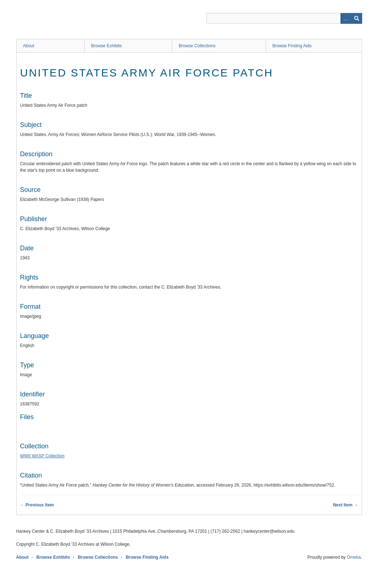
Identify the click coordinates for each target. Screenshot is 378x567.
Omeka (354, 557)
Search (356, 18)
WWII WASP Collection (42, 455)
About (28, 45)
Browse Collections (197, 45)
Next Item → (345, 504)
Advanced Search (346, 18)
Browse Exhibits (106, 45)
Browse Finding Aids (292, 45)
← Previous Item (37, 504)
